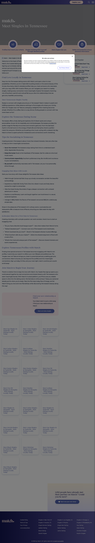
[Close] (72, 56)
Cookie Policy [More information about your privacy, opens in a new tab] (53, 63)
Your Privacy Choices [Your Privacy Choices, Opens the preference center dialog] (64, 67)
